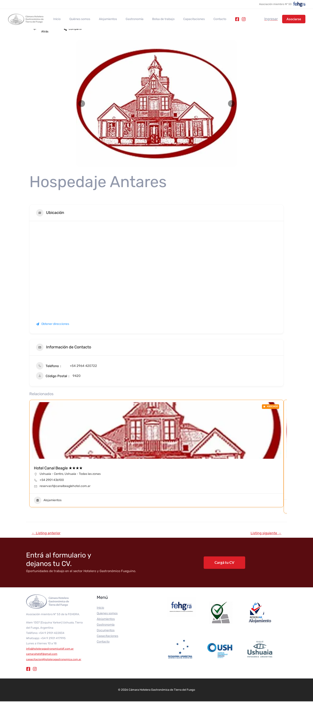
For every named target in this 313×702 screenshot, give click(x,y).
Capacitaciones (179, 19)
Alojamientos (101, 19)
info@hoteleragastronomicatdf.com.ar (50, 649)
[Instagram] (225, 19)
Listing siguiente (264, 533)
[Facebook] (219, 19)
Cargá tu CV (224, 563)
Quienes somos (107, 614)
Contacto (202, 19)
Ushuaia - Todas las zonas (83, 474)
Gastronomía (125, 19)
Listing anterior (47, 533)
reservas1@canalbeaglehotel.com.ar (65, 486)
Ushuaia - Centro (51, 474)
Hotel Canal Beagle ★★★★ (58, 468)
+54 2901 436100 (52, 480)
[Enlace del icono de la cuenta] (271, 19)
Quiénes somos (75, 19)
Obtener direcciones (52, 324)
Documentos (106, 631)
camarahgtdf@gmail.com (42, 654)
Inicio (55, 19)
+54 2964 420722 (83, 366)
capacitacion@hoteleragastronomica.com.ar (54, 660)
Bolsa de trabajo (151, 19)
